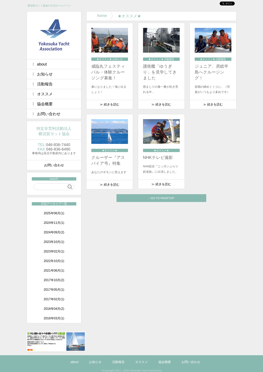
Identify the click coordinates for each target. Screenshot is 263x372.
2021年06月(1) (54, 270)
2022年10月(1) (54, 261)
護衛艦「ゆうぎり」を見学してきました (160, 72)
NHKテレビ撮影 (158, 157)
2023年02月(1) (54, 251)
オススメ (45, 94)
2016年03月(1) (54, 318)
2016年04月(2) (54, 308)
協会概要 (45, 104)
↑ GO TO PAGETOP (161, 198)
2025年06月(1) (54, 213)
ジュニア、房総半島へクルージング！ (211, 72)
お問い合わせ (48, 114)
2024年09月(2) (54, 232)
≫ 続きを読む (109, 104)
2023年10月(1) (54, 242)
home (102, 15)
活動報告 (45, 84)
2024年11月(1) (54, 222)
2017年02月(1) (54, 299)
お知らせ (45, 74)
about (42, 64)
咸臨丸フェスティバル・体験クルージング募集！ (108, 72)
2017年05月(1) (54, 289)
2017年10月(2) (54, 280)
